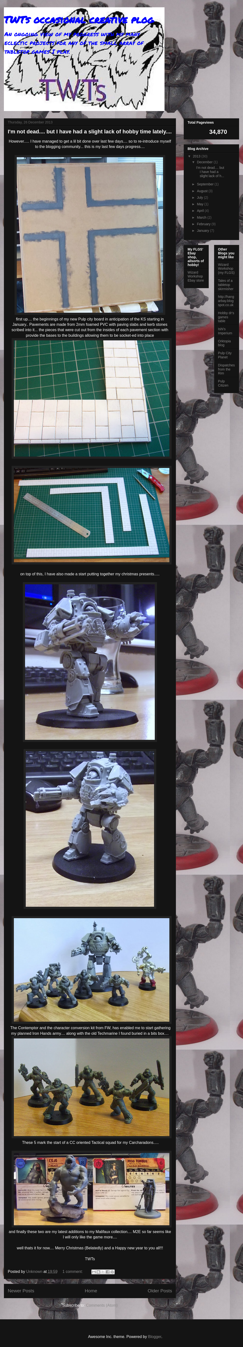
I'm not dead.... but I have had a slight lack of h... (210, 172)
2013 (197, 156)
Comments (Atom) (102, 1305)
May (200, 204)
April (201, 211)
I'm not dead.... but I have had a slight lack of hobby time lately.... (90, 132)
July (200, 197)
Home (91, 1290)
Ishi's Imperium (225, 331)
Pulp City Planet (225, 355)
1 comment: (73, 1271)
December (205, 162)
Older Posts (160, 1290)
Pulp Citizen (223, 383)
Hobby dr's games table (226, 317)
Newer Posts (21, 1290)
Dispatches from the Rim (226, 369)
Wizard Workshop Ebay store (196, 276)
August (202, 191)
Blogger (154, 1337)
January (203, 231)
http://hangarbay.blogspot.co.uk (226, 301)
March (202, 217)
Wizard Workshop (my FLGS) (226, 269)
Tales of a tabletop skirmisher (226, 285)
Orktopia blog (224, 343)
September (205, 184)
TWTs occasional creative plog (79, 19)
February (204, 224)
